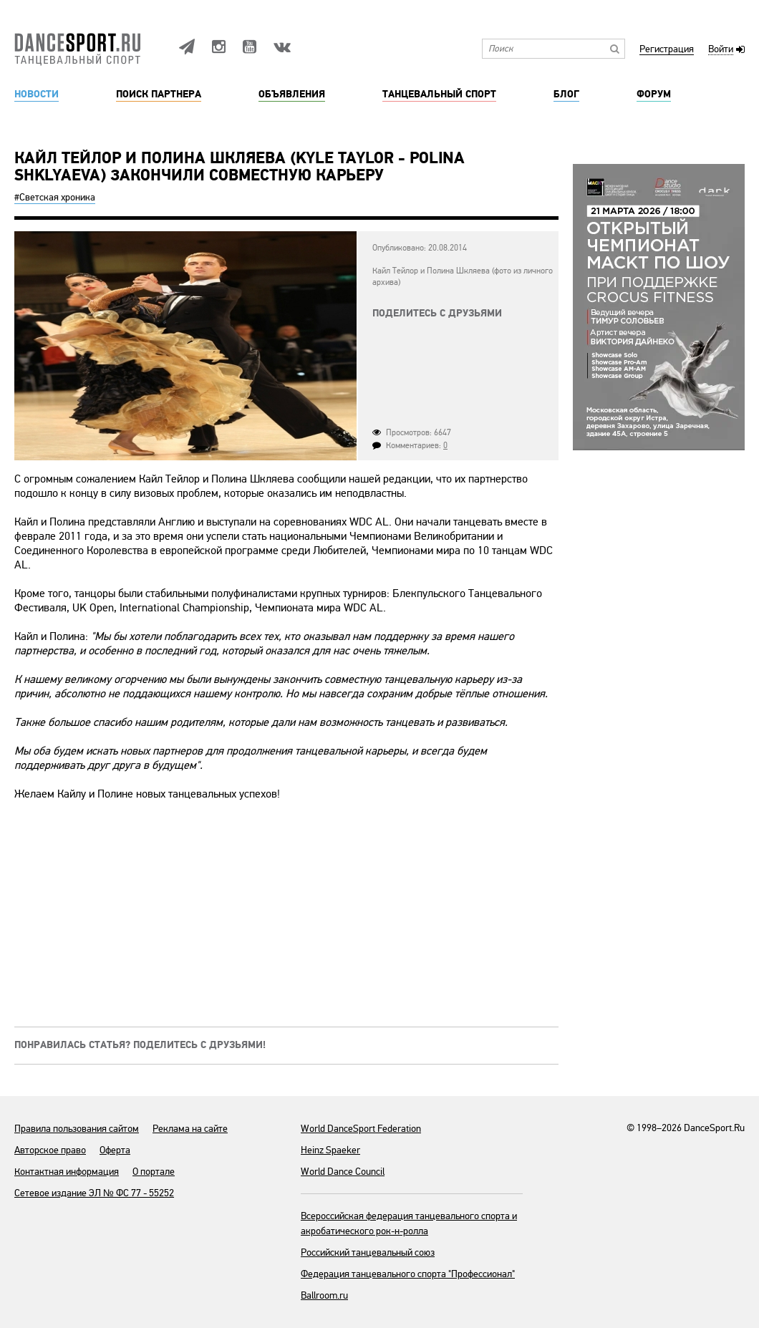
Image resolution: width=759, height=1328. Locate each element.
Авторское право (50, 1150)
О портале (153, 1171)
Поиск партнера (158, 94)
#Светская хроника (54, 197)
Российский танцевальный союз (368, 1252)
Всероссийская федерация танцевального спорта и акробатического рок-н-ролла (409, 1223)
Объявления (291, 94)
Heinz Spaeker (330, 1150)
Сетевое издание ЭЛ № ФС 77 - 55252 (94, 1193)
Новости (36, 94)
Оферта (115, 1150)
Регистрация (666, 49)
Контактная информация (66, 1171)
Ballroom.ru (324, 1295)
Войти (720, 49)
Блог (566, 94)
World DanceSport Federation (361, 1129)
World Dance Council (343, 1171)
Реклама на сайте (190, 1129)
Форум (654, 94)
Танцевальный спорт (439, 94)
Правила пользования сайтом (76, 1129)
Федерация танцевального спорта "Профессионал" (408, 1274)
